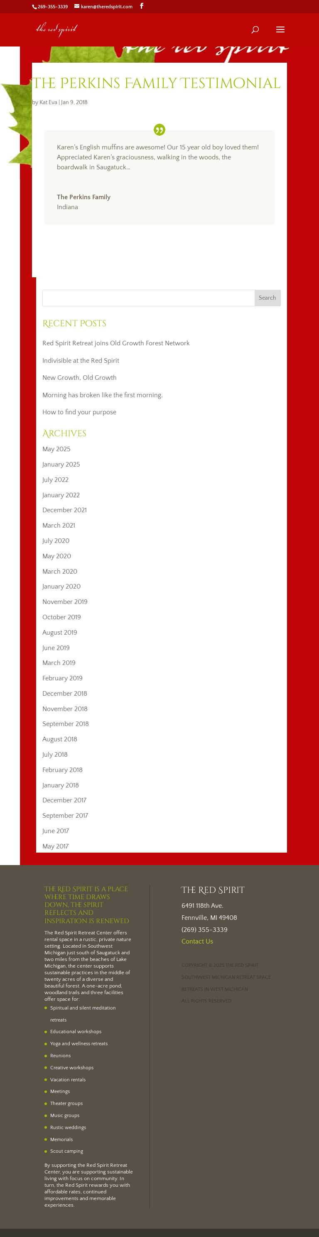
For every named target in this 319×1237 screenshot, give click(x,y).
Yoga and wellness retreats (79, 1043)
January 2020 (61, 586)
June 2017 (55, 831)
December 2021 (64, 510)
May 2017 (55, 846)
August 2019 (59, 632)
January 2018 (60, 785)
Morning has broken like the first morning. (102, 395)
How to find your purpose (79, 412)
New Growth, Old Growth (79, 377)
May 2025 (56, 449)
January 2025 (61, 464)
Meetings (60, 1091)
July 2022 (55, 480)
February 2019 (62, 678)
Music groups (64, 1115)
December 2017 (64, 800)
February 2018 (62, 770)
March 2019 (59, 663)
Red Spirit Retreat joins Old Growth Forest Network (116, 343)
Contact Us (197, 941)
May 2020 (56, 556)
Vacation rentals (68, 1080)
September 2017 (65, 815)
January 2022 (61, 495)
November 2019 (65, 602)
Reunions (60, 1056)
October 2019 (61, 617)
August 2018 (59, 739)
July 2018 (55, 754)
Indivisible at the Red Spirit (80, 360)
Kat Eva (48, 102)
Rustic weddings (68, 1127)
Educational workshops (75, 1031)
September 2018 (65, 724)
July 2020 (55, 541)
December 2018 (64, 693)
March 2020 (59, 571)
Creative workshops (71, 1068)
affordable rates (62, 1192)
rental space (58, 939)
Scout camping (66, 1151)
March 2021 (58, 525)
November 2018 (65, 709)
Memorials (61, 1139)
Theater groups (66, 1103)
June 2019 (56, 648)
